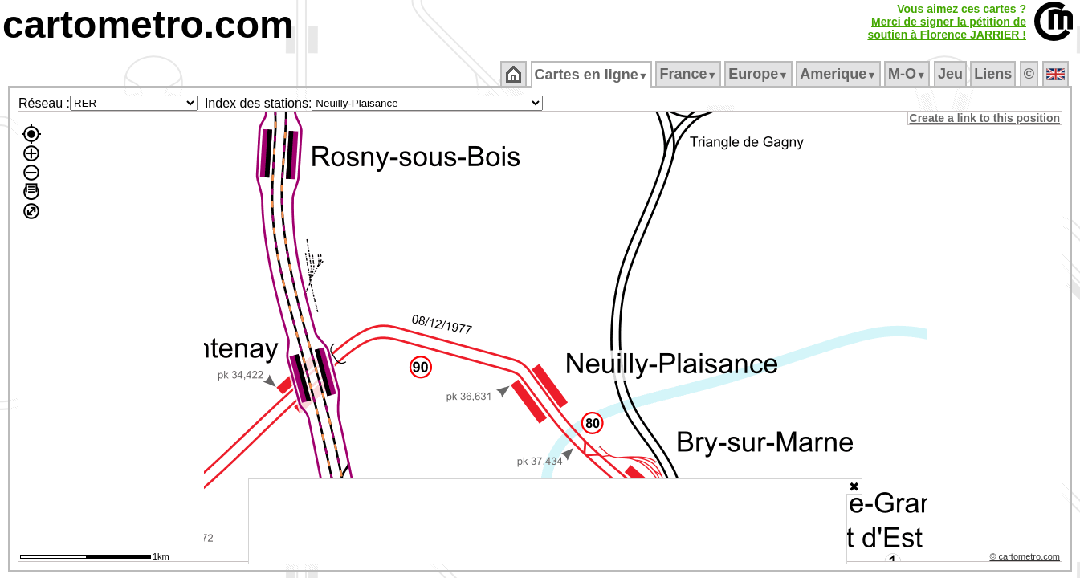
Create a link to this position (986, 118)
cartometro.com (148, 24)
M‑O (908, 74)
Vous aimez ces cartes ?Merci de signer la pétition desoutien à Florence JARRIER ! (946, 21)
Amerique (839, 74)
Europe (759, 74)
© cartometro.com (1026, 559)
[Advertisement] (547, 522)
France (689, 74)
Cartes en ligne (592, 75)
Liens (994, 74)
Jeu (951, 74)
